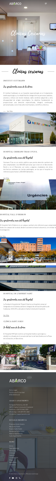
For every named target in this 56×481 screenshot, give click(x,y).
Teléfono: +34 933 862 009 (18, 409)
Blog (11, 460)
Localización (13, 458)
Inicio (11, 446)
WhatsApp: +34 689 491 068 (19, 412)
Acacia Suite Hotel (15, 429)
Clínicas (12, 453)
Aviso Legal (13, 390)
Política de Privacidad (17, 392)
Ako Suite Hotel (14, 426)
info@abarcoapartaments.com (19, 414)
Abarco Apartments (16, 433)
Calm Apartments (15, 436)
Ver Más (6, 178)
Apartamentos (14, 448)
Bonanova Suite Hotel (16, 431)
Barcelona (12, 462)
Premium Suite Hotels (17, 424)
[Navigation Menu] (46, 3)
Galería (12, 455)
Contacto (12, 465)
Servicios (12, 451)
